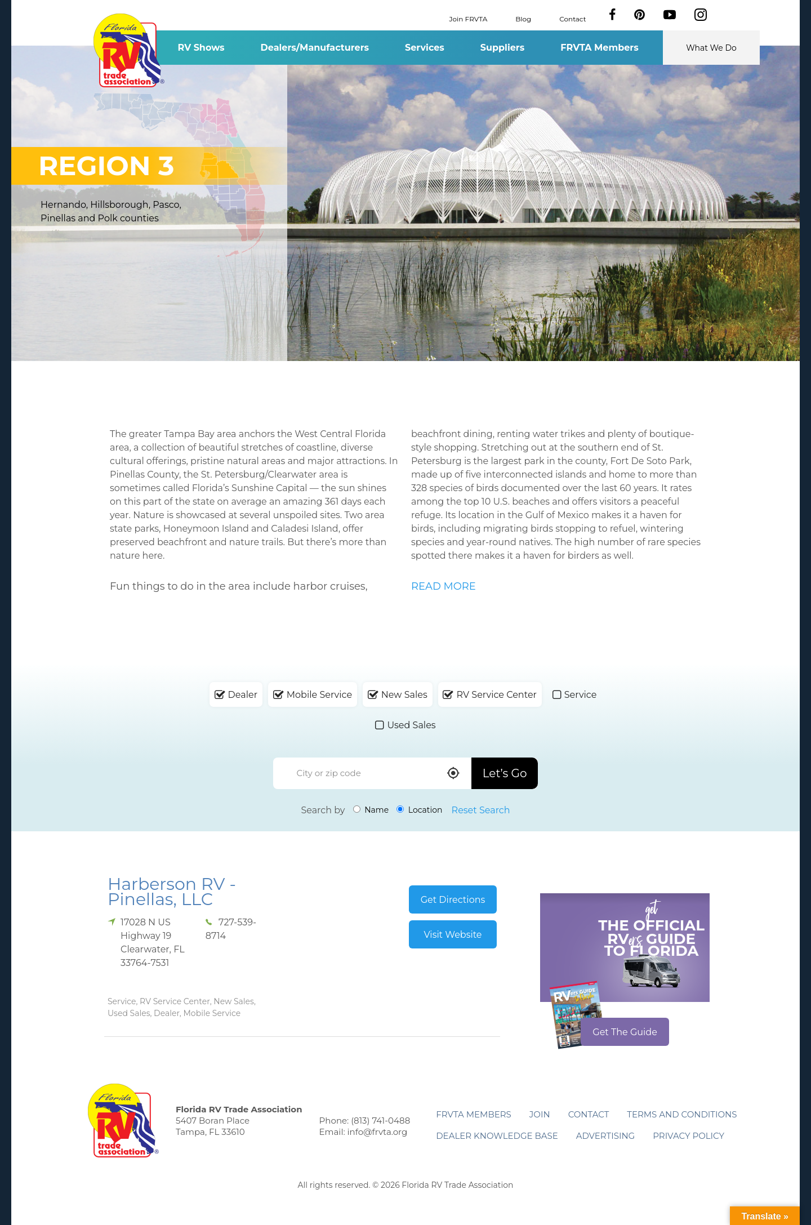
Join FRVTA (468, 18)
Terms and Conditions (682, 1114)
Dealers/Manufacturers (315, 47)
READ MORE (443, 586)
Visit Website (453, 934)
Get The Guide (624, 1032)
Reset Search (481, 810)
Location (419, 810)
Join (539, 1114)
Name (371, 810)
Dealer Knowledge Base (497, 1135)
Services (424, 47)
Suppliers (502, 47)
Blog (523, 18)
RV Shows (200, 47)
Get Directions (453, 899)
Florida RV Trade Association (128, 50)
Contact (572, 18)
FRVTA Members (599, 47)
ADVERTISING (605, 1135)
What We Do (711, 48)
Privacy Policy (688, 1135)
